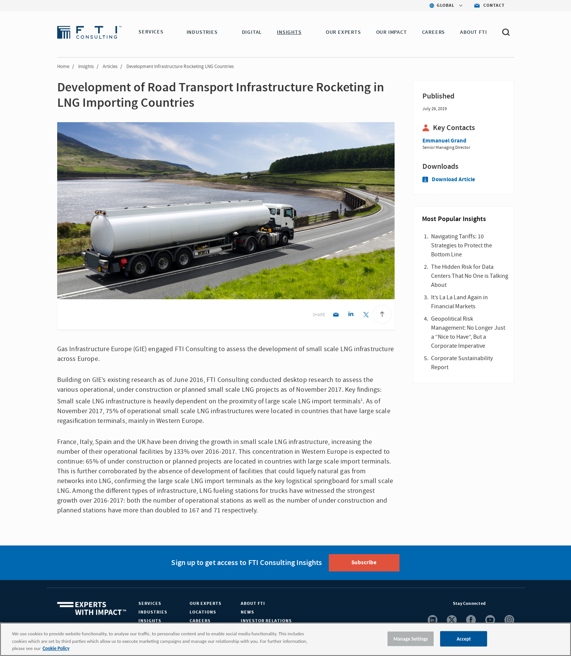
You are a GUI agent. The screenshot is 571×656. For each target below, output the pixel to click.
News (247, 612)
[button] (168, 32)
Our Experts (206, 603)
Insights (86, 67)
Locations (203, 612)
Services (149, 603)
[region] (285, 639)
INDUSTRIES (203, 32)
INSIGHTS (290, 32)
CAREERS (434, 32)
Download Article (448, 179)
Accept (464, 638)
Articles (110, 67)
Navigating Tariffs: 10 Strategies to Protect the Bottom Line (461, 245)
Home (63, 67)
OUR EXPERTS (344, 32)
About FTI (253, 603)
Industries (152, 612)
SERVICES (150, 32)
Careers (200, 621)
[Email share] (336, 315)
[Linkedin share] (351, 315)
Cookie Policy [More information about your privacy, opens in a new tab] (56, 648)
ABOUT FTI (474, 32)
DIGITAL (253, 32)
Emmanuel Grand (444, 141)
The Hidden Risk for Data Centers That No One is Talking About (469, 276)
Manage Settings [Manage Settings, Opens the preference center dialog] (410, 638)
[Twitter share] (366, 315)
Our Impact (392, 32)
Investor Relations (266, 621)
